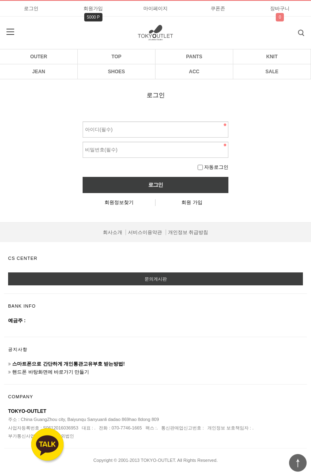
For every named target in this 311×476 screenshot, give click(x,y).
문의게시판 (156, 278)
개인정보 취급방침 (188, 232)
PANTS (194, 57)
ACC (194, 71)
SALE (271, 71)
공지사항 (18, 349)
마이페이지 (155, 8)
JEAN (38, 71)
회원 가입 (191, 202)
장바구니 (280, 8)
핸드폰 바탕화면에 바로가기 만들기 (50, 372)
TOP (116, 57)
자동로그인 (216, 167)
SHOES (116, 71)
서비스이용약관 (145, 232)
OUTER (38, 57)
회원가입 (93, 8)
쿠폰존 (218, 8)
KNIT (272, 57)
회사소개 (112, 232)
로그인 (31, 8)
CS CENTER (23, 258)
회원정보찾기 (119, 202)
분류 (10, 32)
